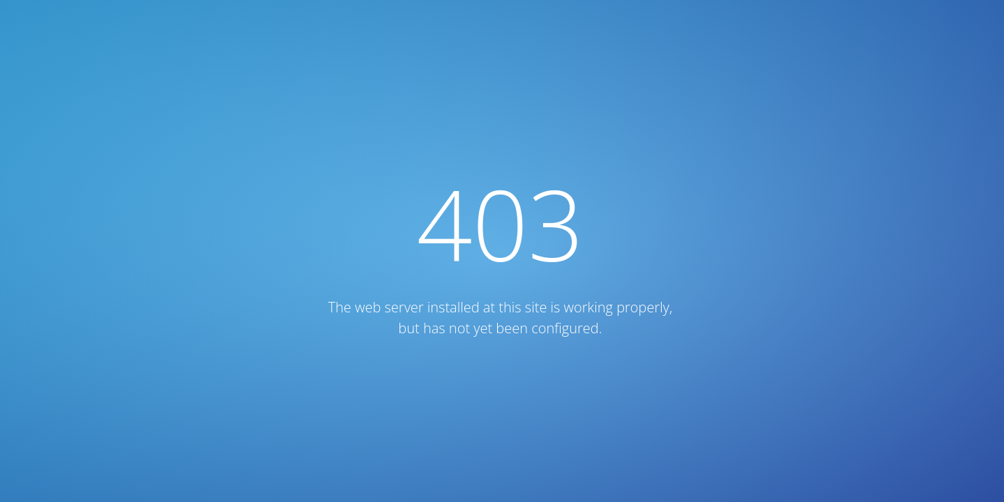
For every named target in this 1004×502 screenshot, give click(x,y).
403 (500, 223)
